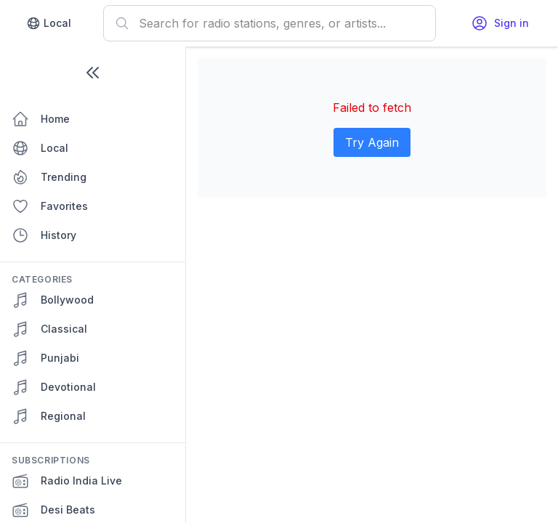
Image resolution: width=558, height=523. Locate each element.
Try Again (372, 142)
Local (48, 23)
